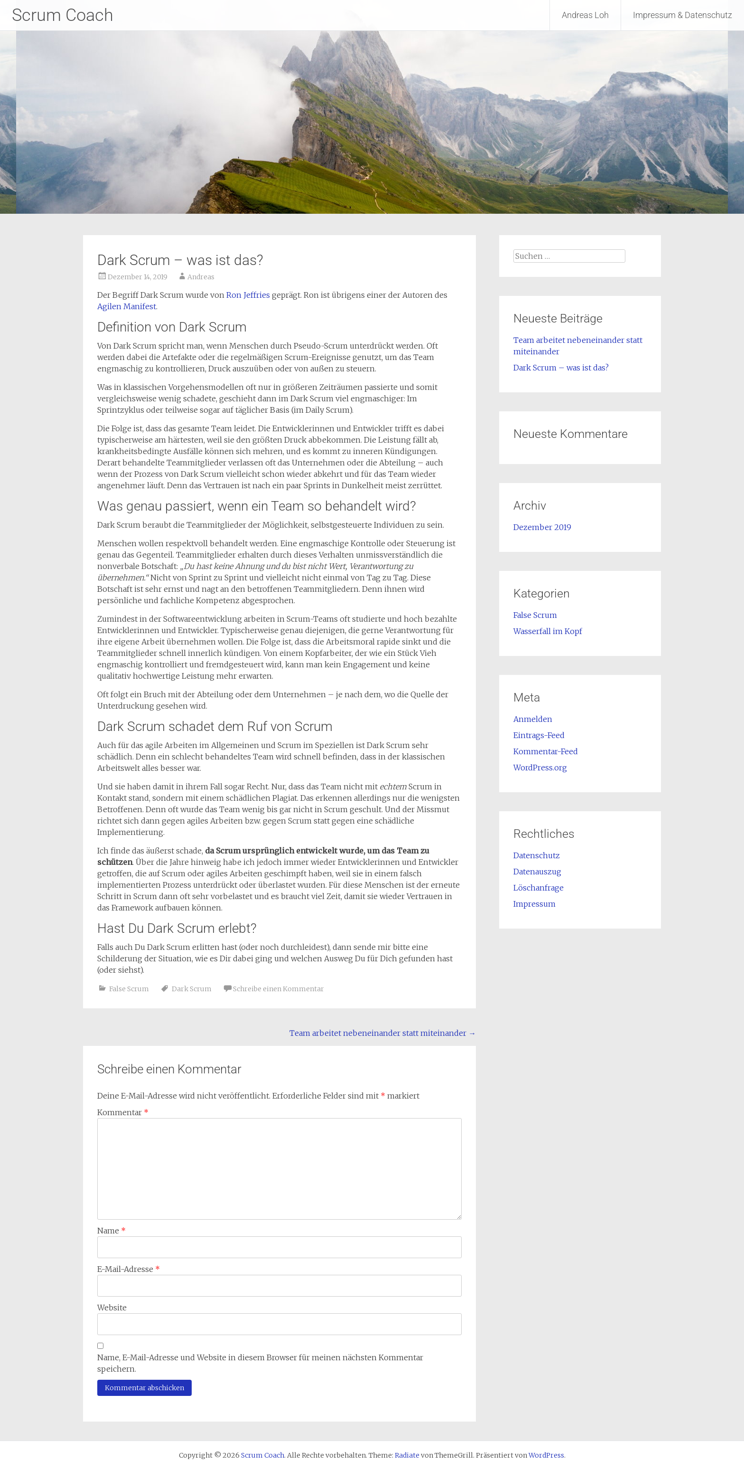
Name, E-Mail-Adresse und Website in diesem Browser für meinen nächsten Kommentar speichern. (260, 1363)
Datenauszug (537, 871)
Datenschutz (536, 855)
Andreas (200, 277)
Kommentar (123, 1112)
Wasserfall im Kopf (547, 631)
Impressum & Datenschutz (682, 15)
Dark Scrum (192, 989)
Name (111, 1230)
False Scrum (129, 989)
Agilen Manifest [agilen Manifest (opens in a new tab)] (126, 306)
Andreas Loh (585, 15)
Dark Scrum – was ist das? (561, 367)
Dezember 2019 (542, 527)
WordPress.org (540, 767)
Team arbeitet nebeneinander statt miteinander (382, 1033)
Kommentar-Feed (545, 751)
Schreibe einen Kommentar (278, 989)
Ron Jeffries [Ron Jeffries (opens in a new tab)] (248, 295)
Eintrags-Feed (539, 735)
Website (112, 1307)
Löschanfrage (538, 887)
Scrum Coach (62, 15)
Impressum (534, 904)
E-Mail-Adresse (128, 1269)
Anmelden (532, 719)
